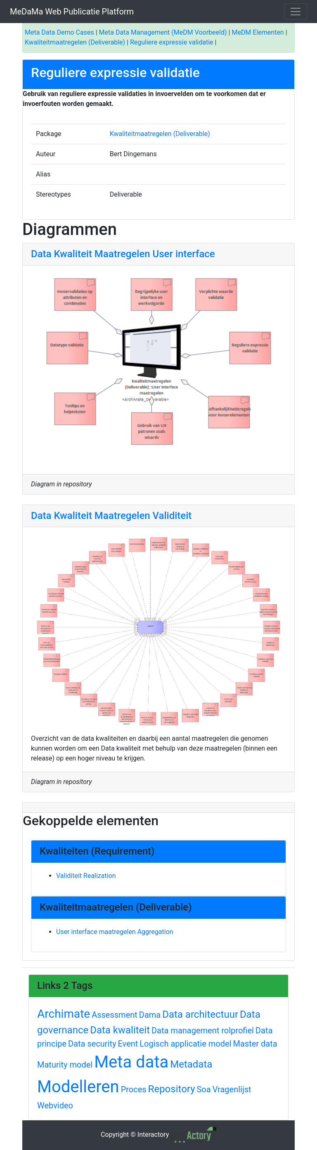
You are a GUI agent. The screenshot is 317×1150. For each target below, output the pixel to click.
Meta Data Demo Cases (59, 32)
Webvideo (55, 1105)
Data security (92, 1044)
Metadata (191, 1064)
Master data (255, 1044)
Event (128, 1044)
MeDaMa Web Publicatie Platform (72, 11)
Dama (150, 1015)
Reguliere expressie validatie (171, 42)
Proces (134, 1089)
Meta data (131, 1062)
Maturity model (64, 1065)
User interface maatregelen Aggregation (114, 932)
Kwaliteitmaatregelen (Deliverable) (75, 42)
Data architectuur (200, 1014)
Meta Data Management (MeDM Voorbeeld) (163, 32)
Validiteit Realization (86, 876)
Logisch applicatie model (185, 1044)
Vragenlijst (232, 1089)
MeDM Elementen (258, 32)
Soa (203, 1089)
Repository (171, 1089)
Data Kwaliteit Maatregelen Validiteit (111, 515)
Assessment (114, 1015)
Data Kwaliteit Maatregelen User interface (123, 254)
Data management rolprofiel (202, 1030)
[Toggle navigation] (295, 11)
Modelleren (78, 1086)
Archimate (63, 1014)
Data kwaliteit (120, 1030)
